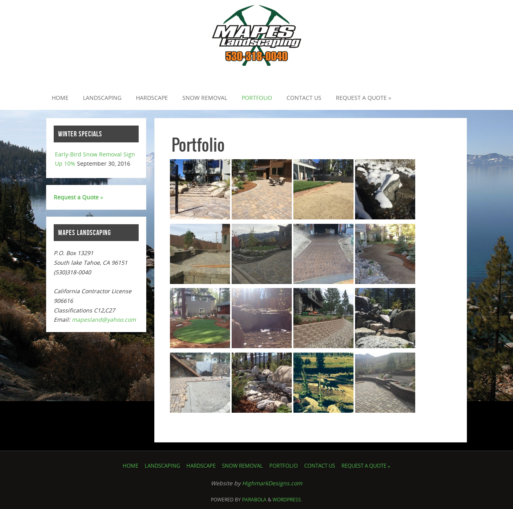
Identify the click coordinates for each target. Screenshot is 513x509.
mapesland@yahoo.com (104, 319)
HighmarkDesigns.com (272, 483)
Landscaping (162, 465)
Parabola (254, 499)
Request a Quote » (78, 197)
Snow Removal (242, 465)
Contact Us (319, 465)
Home (130, 465)
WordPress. (287, 499)
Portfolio (283, 465)
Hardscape (201, 465)
